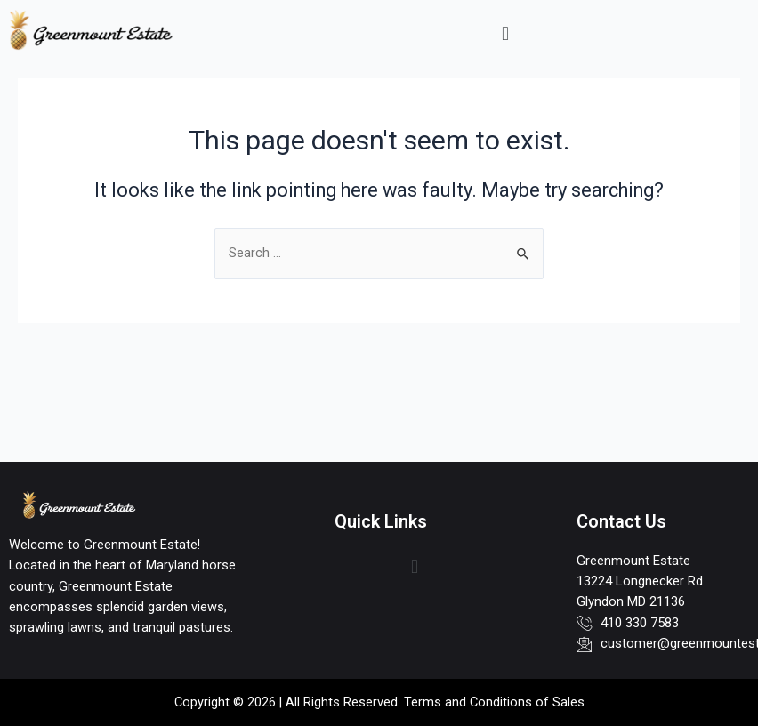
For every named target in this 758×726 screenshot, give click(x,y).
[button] (505, 33)
